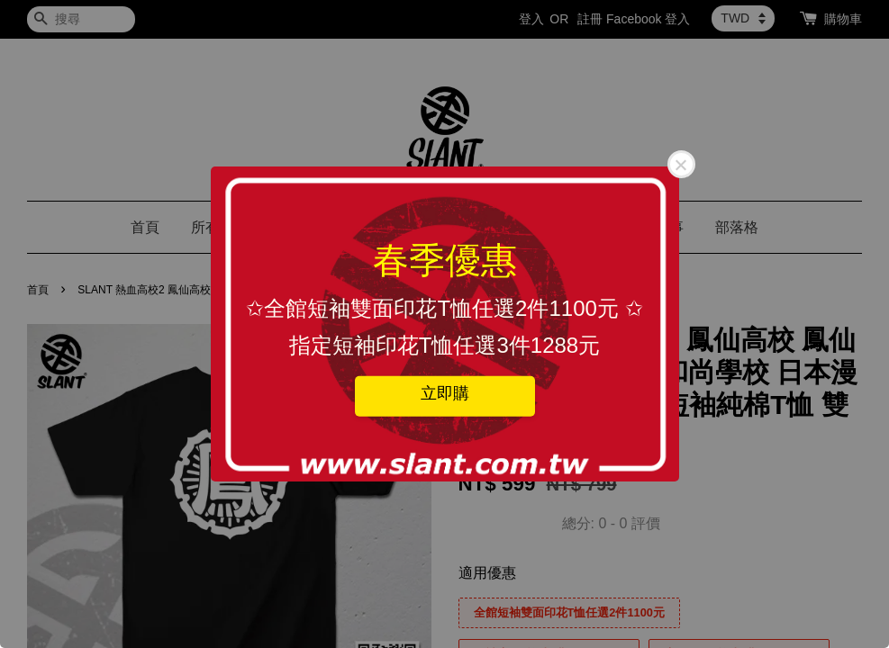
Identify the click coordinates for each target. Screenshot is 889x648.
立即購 (445, 392)
